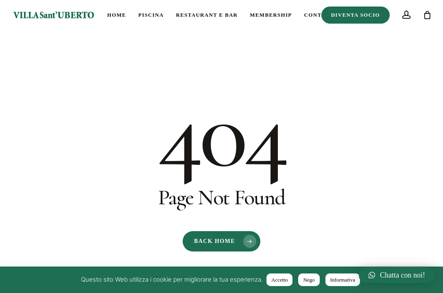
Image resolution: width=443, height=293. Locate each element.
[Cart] (427, 15)
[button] (397, 275)
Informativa (342, 280)
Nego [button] (308, 280)
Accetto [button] (279, 280)
